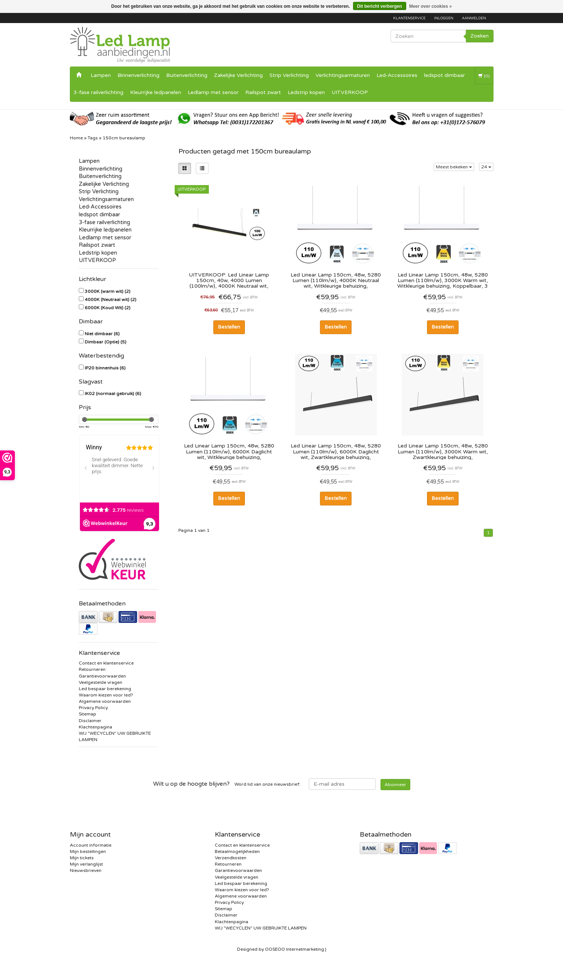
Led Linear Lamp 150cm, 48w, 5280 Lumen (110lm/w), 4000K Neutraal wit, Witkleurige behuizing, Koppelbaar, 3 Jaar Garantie (336, 280)
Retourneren (92, 669)
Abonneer (395, 784)
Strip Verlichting (289, 75)
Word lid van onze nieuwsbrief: (226, 783)
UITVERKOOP (349, 92)
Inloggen (443, 18)
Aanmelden (474, 18)
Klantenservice (409, 18)
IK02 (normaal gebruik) (113, 393)
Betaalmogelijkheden (237, 851)
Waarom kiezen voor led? (106, 695)
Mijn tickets (82, 857)
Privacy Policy (93, 707)
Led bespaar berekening (105, 688)
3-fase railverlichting (98, 92)
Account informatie (90, 845)
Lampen (101, 75)
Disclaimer (90, 720)
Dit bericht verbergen (379, 6)
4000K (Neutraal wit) (110, 299)
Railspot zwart (263, 92)
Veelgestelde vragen (100, 682)
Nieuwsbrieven (85, 870)
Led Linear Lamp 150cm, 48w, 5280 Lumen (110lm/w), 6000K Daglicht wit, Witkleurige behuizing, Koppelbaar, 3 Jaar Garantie (229, 451)
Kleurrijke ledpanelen (155, 92)
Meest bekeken (454, 166)
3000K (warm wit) (107, 291)
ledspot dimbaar (444, 75)
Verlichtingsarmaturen (343, 75)
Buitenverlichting (186, 75)
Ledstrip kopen (306, 92)
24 (486, 166)
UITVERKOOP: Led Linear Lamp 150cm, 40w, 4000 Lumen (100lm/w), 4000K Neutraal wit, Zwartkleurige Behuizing (229, 280)
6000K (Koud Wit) (107, 307)
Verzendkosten (230, 857)
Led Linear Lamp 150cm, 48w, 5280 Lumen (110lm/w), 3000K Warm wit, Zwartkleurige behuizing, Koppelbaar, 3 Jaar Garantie (443, 451)
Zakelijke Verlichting (238, 75)
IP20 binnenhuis (105, 368)
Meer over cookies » (430, 6)
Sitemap (87, 714)
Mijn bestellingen (88, 851)
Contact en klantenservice (106, 663)
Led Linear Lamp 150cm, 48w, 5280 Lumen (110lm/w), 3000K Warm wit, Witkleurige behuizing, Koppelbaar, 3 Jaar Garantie (442, 280)
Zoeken (479, 36)
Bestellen (229, 327)
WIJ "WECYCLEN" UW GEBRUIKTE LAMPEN (261, 928)
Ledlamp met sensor (213, 92)
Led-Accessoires (396, 75)
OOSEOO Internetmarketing (294, 949)
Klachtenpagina (95, 727)
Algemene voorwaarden (105, 701)
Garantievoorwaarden (102, 676)
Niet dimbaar (102, 333)
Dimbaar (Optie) (105, 342)
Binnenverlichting (138, 75)
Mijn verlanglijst (86, 864)
